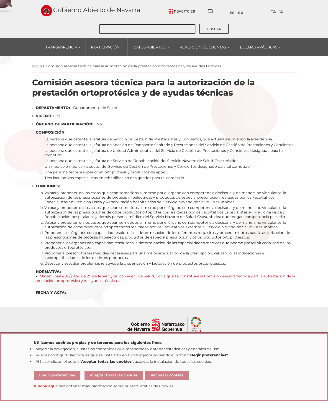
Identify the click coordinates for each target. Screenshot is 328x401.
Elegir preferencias (57, 375)
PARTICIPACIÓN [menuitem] (105, 50)
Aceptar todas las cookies (114, 375)
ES (232, 13)
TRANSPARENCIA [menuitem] (61, 50)
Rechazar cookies (167, 375)
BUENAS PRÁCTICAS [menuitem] (258, 50)
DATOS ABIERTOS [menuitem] (149, 50)
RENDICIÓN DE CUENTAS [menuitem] (202, 50)
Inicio (37, 66)
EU (240, 13)
